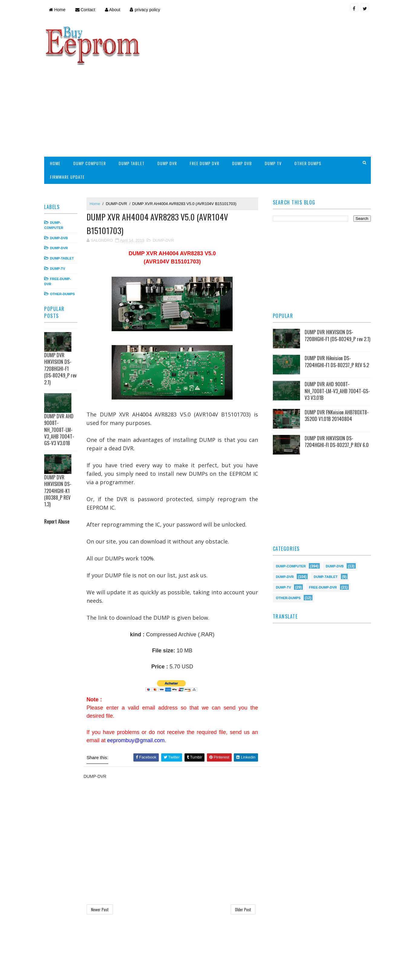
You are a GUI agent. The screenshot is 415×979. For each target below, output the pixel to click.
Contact (86, 9)
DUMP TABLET (133, 123)
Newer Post (101, 870)
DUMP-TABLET (63, 218)
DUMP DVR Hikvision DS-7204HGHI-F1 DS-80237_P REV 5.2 (336, 323)
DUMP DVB (243, 123)
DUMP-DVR (60, 208)
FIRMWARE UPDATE (68, 137)
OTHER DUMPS (309, 123)
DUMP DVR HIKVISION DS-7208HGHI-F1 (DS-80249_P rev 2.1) (62, 329)
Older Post (242, 870)
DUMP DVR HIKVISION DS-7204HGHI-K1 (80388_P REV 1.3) (59, 451)
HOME (56, 123)
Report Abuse (58, 481)
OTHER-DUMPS (63, 254)
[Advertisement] (259, 68)
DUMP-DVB (60, 198)
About (114, 9)
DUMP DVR (168, 123)
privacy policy (146, 9)
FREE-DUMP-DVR (322, 548)
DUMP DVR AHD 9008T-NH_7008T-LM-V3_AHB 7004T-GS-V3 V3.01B (61, 390)
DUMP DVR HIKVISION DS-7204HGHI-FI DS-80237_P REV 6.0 (336, 403)
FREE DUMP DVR (206, 123)
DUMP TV (274, 123)
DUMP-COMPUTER (290, 527)
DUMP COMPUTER (91, 123)
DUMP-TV (59, 228)
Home (59, 9)
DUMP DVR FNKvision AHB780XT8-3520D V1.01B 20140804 (336, 377)
